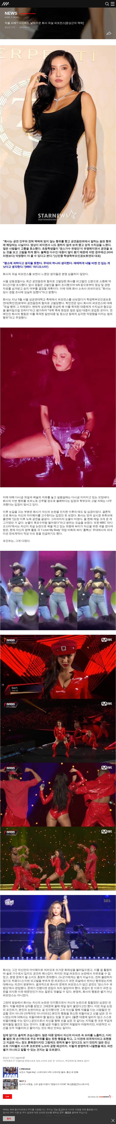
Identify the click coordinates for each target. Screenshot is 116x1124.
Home (7, 17)
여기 (67, 1112)
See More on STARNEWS (100, 1096)
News (16, 17)
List (7, 1096)
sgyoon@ (20, 1058)
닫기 (112, 1120)
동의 (9, 1118)
